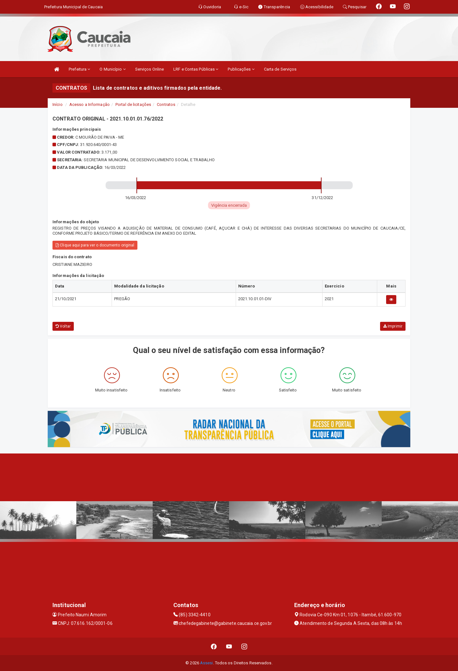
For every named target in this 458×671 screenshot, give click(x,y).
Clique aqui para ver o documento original (95, 245)
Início (57, 104)
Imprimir (392, 326)
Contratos (166, 104)
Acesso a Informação (89, 104)
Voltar (63, 326)
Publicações (241, 69)
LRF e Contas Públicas (195, 69)
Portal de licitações (133, 104)
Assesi (206, 663)
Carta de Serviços (280, 69)
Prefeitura (79, 69)
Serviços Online (149, 69)
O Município (112, 69)
